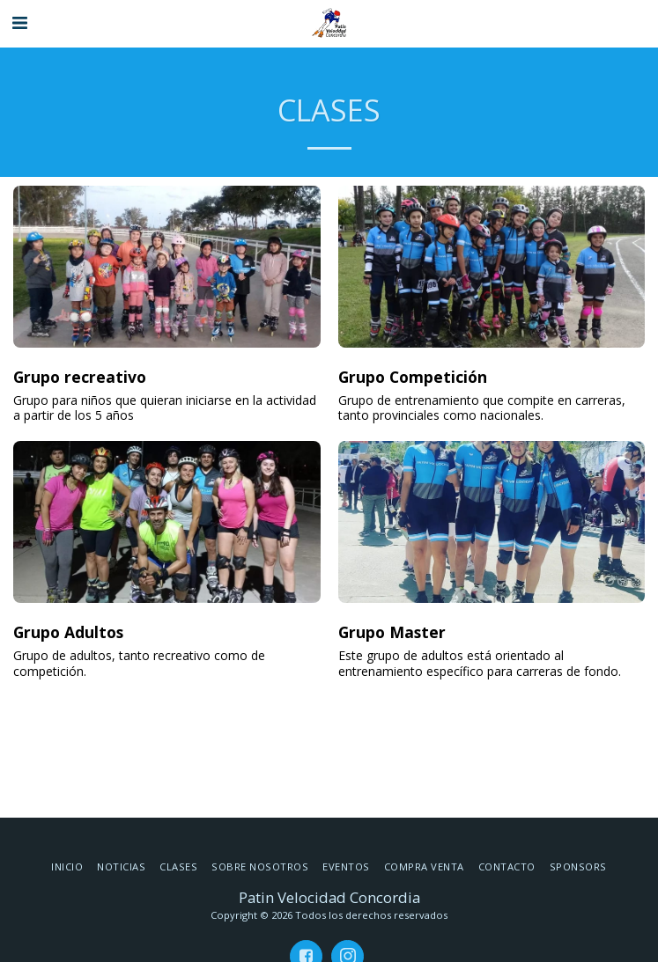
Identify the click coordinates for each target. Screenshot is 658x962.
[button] (19, 22)
